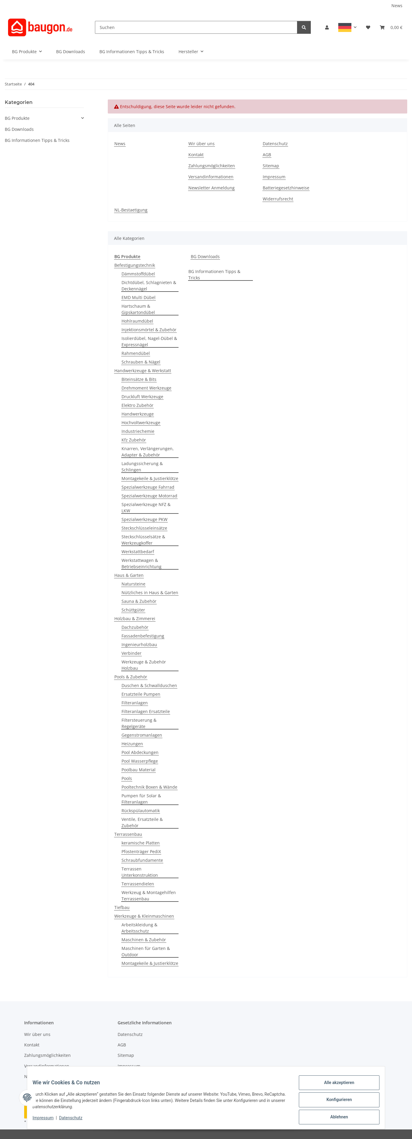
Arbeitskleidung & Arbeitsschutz (139, 928)
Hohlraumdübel (137, 321)
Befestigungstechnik (134, 265)
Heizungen (132, 743)
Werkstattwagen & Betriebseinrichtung (142, 563)
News (396, 5)
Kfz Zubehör (134, 440)
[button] (326, 27)
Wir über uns (201, 143)
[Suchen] (196, 27)
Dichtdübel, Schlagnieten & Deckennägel (149, 286)
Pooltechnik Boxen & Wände (149, 787)
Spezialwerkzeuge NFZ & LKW (146, 507)
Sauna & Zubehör (139, 601)
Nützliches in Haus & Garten (150, 592)
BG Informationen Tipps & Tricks (214, 274)
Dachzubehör (135, 627)
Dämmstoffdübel (138, 274)
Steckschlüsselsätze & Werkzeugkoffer (143, 540)
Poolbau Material (139, 769)
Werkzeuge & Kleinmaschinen (144, 916)
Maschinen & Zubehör (144, 939)
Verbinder (132, 653)
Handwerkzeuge (138, 414)
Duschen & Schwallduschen (149, 685)
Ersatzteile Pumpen (141, 694)
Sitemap (271, 165)
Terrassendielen (138, 884)
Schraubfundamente (142, 860)
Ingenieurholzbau (139, 644)
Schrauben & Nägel (141, 362)
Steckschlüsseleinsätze (144, 528)
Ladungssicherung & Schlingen (142, 467)
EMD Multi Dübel (139, 297)
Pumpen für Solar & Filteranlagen (141, 799)
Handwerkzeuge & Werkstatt (142, 370)
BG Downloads (205, 256)
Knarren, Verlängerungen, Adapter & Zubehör (148, 452)
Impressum (47, 1120)
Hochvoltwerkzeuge (141, 422)
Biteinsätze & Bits (139, 379)
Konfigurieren (335, 1102)
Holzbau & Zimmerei (134, 618)
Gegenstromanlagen (142, 735)
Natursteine (133, 584)
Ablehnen (335, 1117)
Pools (127, 778)
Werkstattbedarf (138, 551)
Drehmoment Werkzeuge (146, 388)
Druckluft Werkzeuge (142, 396)
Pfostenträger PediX (141, 851)
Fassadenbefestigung (143, 636)
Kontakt (196, 154)
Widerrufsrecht (278, 199)
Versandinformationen (210, 177)
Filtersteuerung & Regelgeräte (139, 723)
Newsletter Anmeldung (211, 188)
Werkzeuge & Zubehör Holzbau (144, 665)
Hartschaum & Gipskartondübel (138, 309)
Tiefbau (122, 907)
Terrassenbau (128, 834)
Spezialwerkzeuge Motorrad (149, 496)
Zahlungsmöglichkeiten (211, 165)
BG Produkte (17, 118)
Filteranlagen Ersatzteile (146, 711)
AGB (267, 154)
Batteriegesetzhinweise (286, 188)
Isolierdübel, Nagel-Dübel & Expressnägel (149, 341)
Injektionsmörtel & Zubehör (149, 329)
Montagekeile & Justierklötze (150, 478)
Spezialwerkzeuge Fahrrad (148, 487)
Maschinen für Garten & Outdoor (146, 951)
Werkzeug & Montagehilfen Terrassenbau (149, 896)
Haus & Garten (129, 575)
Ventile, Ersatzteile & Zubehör (142, 822)
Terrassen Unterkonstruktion (140, 872)
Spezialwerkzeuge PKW (144, 519)
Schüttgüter (133, 610)
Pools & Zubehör (130, 677)
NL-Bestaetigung (130, 210)
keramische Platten (141, 843)
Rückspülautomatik (141, 810)
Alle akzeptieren (335, 1086)
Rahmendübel (136, 353)
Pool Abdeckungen (140, 752)
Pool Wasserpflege (140, 761)
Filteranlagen (135, 703)
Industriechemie (138, 431)
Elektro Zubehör (137, 405)
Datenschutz (75, 1120)
